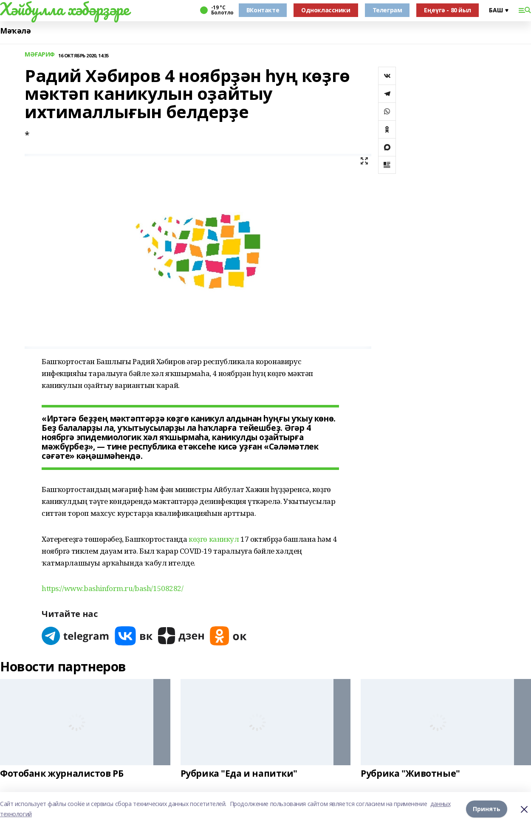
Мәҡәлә (15, 30)
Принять (486, 809)
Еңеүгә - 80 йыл (447, 10)
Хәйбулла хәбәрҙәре (64, 9)
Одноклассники (325, 10)
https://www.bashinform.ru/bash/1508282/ (113, 588)
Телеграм (387, 10)
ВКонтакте (262, 10)
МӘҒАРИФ (40, 54)
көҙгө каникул (214, 539)
